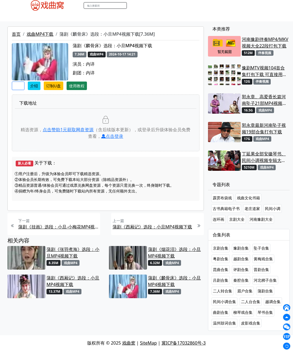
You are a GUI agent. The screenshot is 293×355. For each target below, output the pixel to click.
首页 (16, 34)
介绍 (34, 85)
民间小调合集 (224, 301)
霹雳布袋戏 (222, 197)
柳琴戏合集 (243, 312)
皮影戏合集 (250, 323)
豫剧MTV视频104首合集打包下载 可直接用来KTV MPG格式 (264, 71)
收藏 (18, 85)
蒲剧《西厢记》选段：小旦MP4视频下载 (152, 227)
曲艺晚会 (85, 16)
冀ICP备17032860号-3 (183, 343)
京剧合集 (220, 248)
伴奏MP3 (106, 16)
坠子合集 (261, 248)
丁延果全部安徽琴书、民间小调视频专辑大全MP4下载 (264, 157)
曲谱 (156, 16)
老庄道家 (252, 208)
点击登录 (112, 136)
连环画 (218, 219)
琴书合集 (265, 312)
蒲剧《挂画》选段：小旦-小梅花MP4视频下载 (58, 227)
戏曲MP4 (25, 16)
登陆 (271, 5)
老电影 (65, 16)
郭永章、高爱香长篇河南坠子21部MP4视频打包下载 (264, 100)
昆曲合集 (220, 269)
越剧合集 (241, 258)
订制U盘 (53, 85)
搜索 (132, 5)
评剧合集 (241, 269)
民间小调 (272, 208)
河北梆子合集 (265, 280)
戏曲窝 (128, 343)
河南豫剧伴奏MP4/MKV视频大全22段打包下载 (265, 42)
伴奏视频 (127, 16)
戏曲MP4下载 (40, 34)
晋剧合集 (261, 269)
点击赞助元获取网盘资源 (68, 130)
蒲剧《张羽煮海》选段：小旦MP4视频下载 (72, 252)
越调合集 (273, 301)
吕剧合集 (220, 280)
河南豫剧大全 (261, 219)
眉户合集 (245, 290)
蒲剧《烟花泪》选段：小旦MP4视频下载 (174, 252)
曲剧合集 (220, 312)
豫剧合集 (241, 248)
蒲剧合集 (265, 290)
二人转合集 (222, 290)
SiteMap (148, 343)
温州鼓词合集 (224, 323)
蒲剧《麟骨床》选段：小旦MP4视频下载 (174, 281)
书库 (144, 16)
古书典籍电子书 (226, 208)
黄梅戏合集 (263, 258)
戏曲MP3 (47, 16)
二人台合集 (250, 301)
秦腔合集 (241, 280)
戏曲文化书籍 (248, 197)
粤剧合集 (220, 258)
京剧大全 (237, 219)
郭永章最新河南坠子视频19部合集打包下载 (264, 128)
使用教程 (76, 85)
